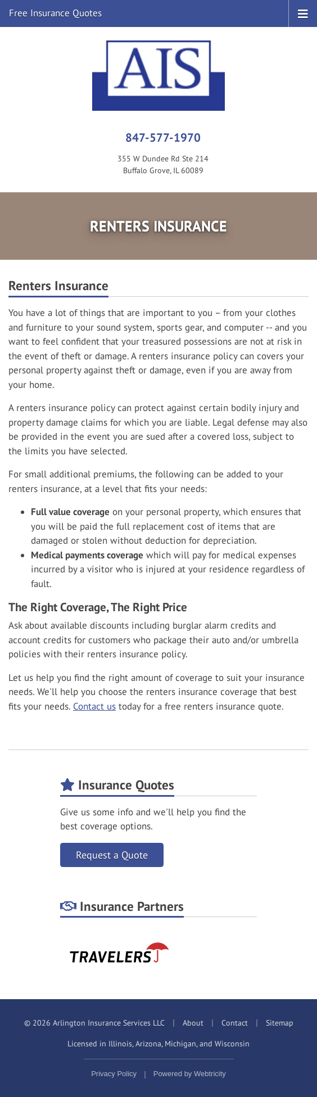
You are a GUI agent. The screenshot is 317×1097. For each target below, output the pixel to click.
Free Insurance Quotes (55, 13)
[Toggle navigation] (303, 13)
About (193, 1023)
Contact (234, 1023)
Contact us (94, 706)
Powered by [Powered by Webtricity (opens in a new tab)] (189, 1073)
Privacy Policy (114, 1073)
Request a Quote (112, 854)
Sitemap (279, 1023)
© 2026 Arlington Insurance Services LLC (94, 1023)
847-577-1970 (163, 137)
